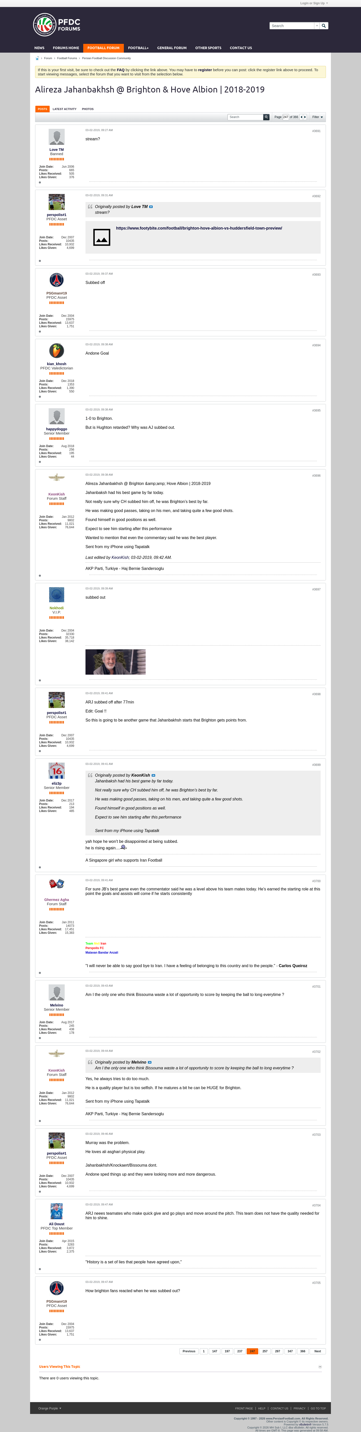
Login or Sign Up (314, 3)
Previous (189, 1351)
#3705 (316, 1283)
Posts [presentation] (42, 109)
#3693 (316, 274)
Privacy (299, 1408)
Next (317, 1351)
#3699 (316, 765)
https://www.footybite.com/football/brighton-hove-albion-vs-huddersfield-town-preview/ (199, 228)
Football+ (138, 48)
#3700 (316, 881)
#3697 (316, 589)
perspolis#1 (56, 215)
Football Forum (103, 48)
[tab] (42, 109)
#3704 (316, 1205)
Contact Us (241, 48)
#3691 (316, 131)
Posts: (43, 170)
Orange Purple (49, 1408)
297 (277, 1351)
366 (302, 1351)
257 (264, 1351)
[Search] (294, 25)
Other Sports (208, 48)
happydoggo (56, 429)
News (39, 48)
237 (239, 1351)
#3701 (316, 986)
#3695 (316, 410)
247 (252, 1351)
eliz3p (57, 783)
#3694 (316, 345)
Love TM (57, 150)
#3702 (316, 1052)
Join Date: (46, 166)
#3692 (316, 196)
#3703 (316, 1135)
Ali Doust (56, 1224)
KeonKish (120, 557)
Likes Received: (50, 173)
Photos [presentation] (88, 109)
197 (227, 1351)
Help (261, 1408)
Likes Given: (48, 177)
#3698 (316, 694)
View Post (151, 207)
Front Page (244, 1408)
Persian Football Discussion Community (106, 58)
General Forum (172, 48)
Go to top (318, 1408)
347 (290, 1351)
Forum (48, 58)
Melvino (56, 1005)
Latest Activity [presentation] (64, 109)
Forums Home (66, 48)
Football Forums (67, 58)
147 (214, 1351)
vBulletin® (305, 1424)
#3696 (316, 475)
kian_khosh (56, 364)
